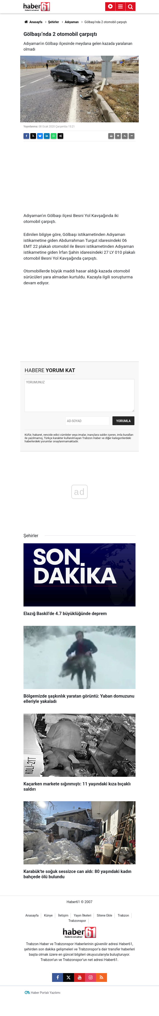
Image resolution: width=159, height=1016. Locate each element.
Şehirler (53, 22)
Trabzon (123, 915)
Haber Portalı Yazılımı (45, 992)
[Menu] (120, 6)
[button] (118, 136)
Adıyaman (72, 22)
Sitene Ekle (104, 915)
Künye (48, 915)
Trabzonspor (77, 921)
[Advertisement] (79, 175)
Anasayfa (32, 22)
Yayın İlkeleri (82, 915)
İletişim (63, 915)
